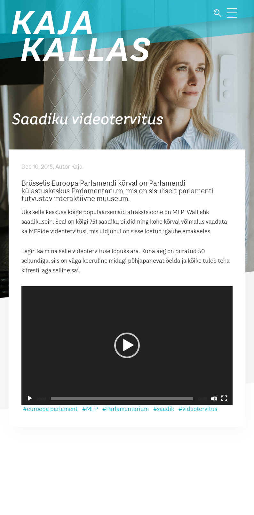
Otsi (217, 13)
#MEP (90, 409)
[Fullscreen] (224, 398)
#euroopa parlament (50, 409)
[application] (127, 345)
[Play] (30, 398)
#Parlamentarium (125, 409)
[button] (127, 345)
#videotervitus (198, 409)
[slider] (122, 398)
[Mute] (214, 398)
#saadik (163, 409)
